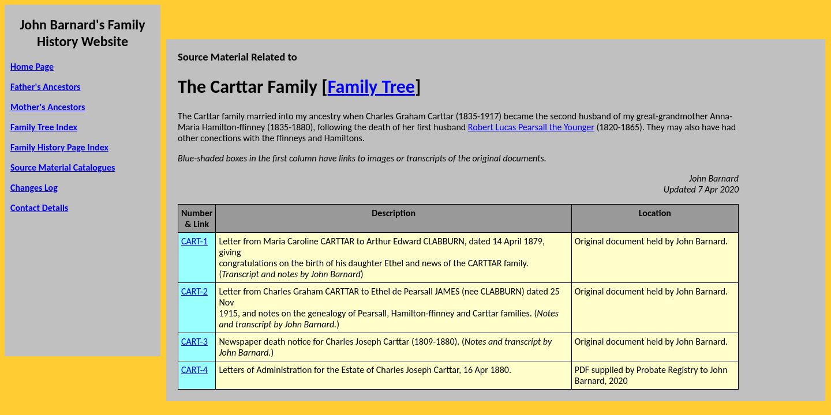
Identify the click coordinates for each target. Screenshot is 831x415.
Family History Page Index (59, 147)
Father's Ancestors (45, 86)
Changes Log (34, 187)
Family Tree (371, 87)
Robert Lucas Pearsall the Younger (531, 127)
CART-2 (194, 291)
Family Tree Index (43, 127)
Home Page (32, 66)
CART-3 (194, 341)
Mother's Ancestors (47, 106)
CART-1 (194, 241)
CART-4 (194, 369)
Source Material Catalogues (62, 167)
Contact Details (39, 207)
